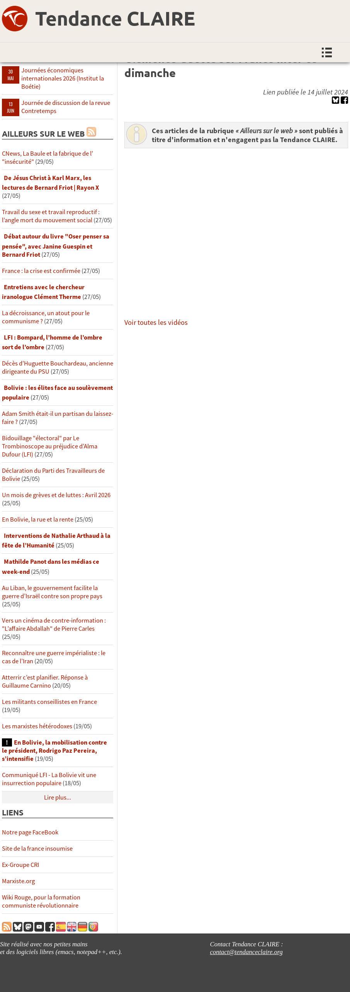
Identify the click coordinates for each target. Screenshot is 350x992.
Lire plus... (57, 797)
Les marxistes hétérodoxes (37, 726)
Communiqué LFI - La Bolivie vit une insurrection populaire (49, 779)
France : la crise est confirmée (41, 271)
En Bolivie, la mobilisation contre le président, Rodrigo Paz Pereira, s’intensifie (54, 750)
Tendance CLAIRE (115, 18)
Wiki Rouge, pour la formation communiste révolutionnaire (41, 901)
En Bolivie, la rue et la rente (37, 519)
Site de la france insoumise (37, 848)
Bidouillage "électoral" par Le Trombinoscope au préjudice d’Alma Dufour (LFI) (49, 446)
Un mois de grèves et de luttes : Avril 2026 (56, 495)
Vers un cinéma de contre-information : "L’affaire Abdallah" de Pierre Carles (54, 624)
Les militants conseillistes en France (49, 702)
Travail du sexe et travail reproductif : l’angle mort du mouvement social (51, 216)
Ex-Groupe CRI (20, 865)
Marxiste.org (18, 881)
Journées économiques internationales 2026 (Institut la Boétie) (62, 78)
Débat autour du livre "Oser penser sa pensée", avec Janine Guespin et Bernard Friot (55, 245)
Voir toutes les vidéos (156, 322)
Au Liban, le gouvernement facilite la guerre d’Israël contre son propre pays (52, 592)
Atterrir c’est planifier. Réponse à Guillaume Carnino (45, 681)
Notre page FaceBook (30, 832)
